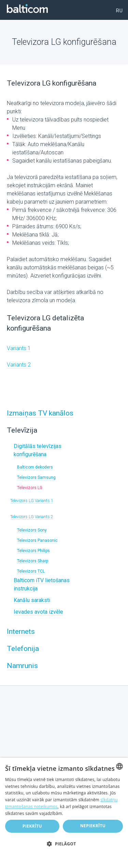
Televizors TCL (31, 571)
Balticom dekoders (35, 467)
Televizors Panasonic (37, 540)
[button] (64, 844)
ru (119, 10)
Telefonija (23, 648)
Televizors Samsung (36, 477)
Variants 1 (19, 348)
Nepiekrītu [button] (93, 826)
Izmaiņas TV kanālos (40, 413)
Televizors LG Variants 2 (31, 516)
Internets (21, 631)
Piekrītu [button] (32, 826)
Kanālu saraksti (32, 600)
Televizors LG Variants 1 (31, 500)
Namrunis (22, 666)
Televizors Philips (33, 550)
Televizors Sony (32, 530)
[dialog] (64, 807)
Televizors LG (29, 487)
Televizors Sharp (32, 561)
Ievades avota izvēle (38, 612)
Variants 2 (19, 364)
